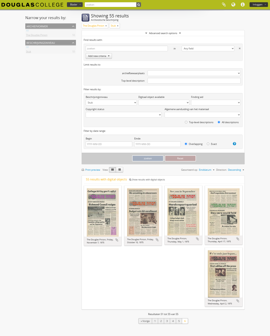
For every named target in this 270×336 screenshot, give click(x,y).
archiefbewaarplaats (133, 73)
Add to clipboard (117, 240)
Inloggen (257, 4)
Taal (233, 4)
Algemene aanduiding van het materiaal (187, 109)
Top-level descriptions (199, 122)
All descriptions (228, 122)
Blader (73, 4)
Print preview (91, 169)
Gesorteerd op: (189, 169)
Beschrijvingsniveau (40, 42)
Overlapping (193, 144)
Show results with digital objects (147, 179)
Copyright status (95, 109)
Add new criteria (99, 56)
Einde (137, 138)
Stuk (28, 52)
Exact (212, 144)
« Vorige (145, 321)
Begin (89, 138)
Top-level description (133, 80)
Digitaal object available (151, 97)
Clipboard (224, 4)
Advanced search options (163, 33)
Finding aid (197, 97)
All (27, 31)
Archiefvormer (37, 25)
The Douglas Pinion (36, 35)
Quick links (242, 4)
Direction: (221, 169)
